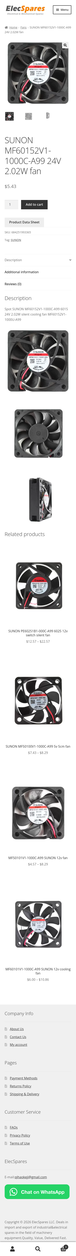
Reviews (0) (13, 284)
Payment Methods (23, 1078)
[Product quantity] (11, 204)
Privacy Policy (20, 1135)
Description (13, 260)
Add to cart (34, 204)
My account (18, 1044)
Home (13, 27)
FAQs (14, 1127)
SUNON (16, 240)
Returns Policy (20, 1086)
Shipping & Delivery (24, 1094)
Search (38, 1249)
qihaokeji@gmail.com (31, 1177)
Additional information (22, 272)
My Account (12, 1249)
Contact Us (18, 1037)
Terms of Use (20, 1143)
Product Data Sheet (24, 222)
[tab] (38, 260)
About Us (17, 1029)
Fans (23, 27)
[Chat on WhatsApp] (38, 1191)
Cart (60, 1246)
